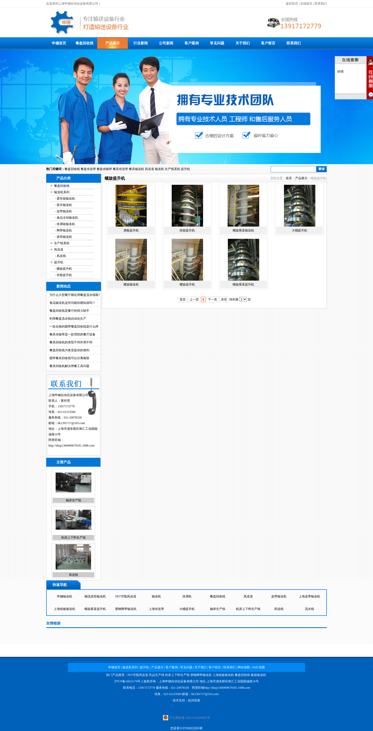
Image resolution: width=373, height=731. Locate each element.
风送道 (149, 169)
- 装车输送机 (63, 205)
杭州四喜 (194, 700)
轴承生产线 (73, 500)
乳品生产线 (156, 675)
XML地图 (258, 667)
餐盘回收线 (84, 43)
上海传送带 (156, 609)
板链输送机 (258, 675)
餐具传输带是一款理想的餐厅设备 (72, 334)
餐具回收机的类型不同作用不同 (70, 342)
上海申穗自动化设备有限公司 (179, 681)
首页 (289, 178)
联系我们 (321, 3)
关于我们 (242, 43)
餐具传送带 (120, 169)
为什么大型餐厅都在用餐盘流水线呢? (74, 295)
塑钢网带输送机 (125, 609)
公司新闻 (166, 43)
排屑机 (187, 596)
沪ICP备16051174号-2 (128, 681)
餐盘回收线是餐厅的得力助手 (69, 310)
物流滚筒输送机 (95, 596)
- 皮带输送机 (63, 211)
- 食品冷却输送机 (66, 217)
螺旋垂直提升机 (243, 284)
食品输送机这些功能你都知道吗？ (72, 303)
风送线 (73, 575)
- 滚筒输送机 (63, 237)
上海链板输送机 (64, 609)
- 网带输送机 (63, 230)
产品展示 (112, 43)
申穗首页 (59, 43)
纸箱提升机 (187, 230)
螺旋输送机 (131, 284)
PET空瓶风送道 (125, 596)
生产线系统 (172, 169)
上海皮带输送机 (309, 596)
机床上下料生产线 (73, 537)
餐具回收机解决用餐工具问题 (69, 366)
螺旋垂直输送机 (243, 230)
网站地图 (244, 667)
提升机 (185, 169)
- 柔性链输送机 (64, 198)
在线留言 (306, 3)
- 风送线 (60, 256)
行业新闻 (140, 43)
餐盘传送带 (88, 169)
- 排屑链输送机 (64, 224)
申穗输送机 (64, 596)
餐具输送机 (136, 169)
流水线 (309, 609)
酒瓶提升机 (131, 230)
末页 (224, 299)
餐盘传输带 (104, 169)
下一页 (212, 299)
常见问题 (217, 43)
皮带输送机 (279, 596)
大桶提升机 (299, 230)
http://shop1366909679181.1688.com (71, 445)
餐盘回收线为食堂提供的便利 (69, 350)
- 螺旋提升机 (63, 268)
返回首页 (292, 3)
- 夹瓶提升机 (63, 275)
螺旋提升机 (187, 284)
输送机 (159, 169)
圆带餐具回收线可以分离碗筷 (69, 358)
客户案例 (191, 43)
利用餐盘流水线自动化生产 (67, 318)
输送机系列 (61, 192)
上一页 (194, 299)
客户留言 (268, 43)
